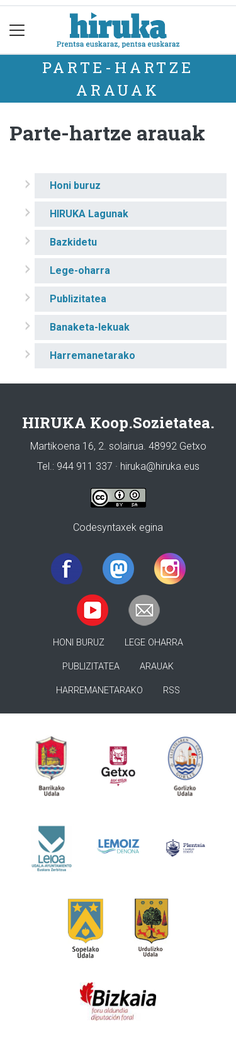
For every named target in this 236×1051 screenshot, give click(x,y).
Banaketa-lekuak (90, 327)
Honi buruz (75, 185)
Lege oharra (154, 642)
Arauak (157, 666)
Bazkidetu (73, 242)
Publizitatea (78, 299)
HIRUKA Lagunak (89, 214)
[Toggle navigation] (17, 30)
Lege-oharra (80, 270)
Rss (171, 690)
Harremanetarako (92, 355)
